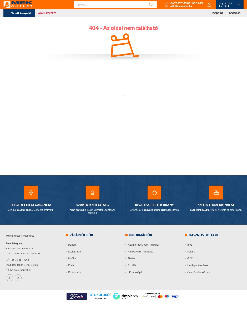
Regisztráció (74, 251)
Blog (189, 244)
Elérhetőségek (135, 272)
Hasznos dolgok (203, 235)
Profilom (72, 258)
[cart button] (230, 4)
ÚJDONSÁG (216, 13)
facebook (9, 277)
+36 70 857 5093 (179, 3)
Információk (140, 235)
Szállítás (132, 265)
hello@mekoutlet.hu (181, 6)
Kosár (71, 265)
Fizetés (131, 258)
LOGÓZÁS (234, 13)
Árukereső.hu (100, 298)
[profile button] (209, 4)
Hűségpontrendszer (197, 265)
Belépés (72, 244)
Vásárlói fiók (81, 235)
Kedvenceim (74, 272)
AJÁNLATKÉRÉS (47, 13)
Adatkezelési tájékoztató (140, 251)
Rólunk (191, 251)
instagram (18, 277)
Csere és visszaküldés (198, 272)
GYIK (190, 258)
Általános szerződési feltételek (143, 244)
